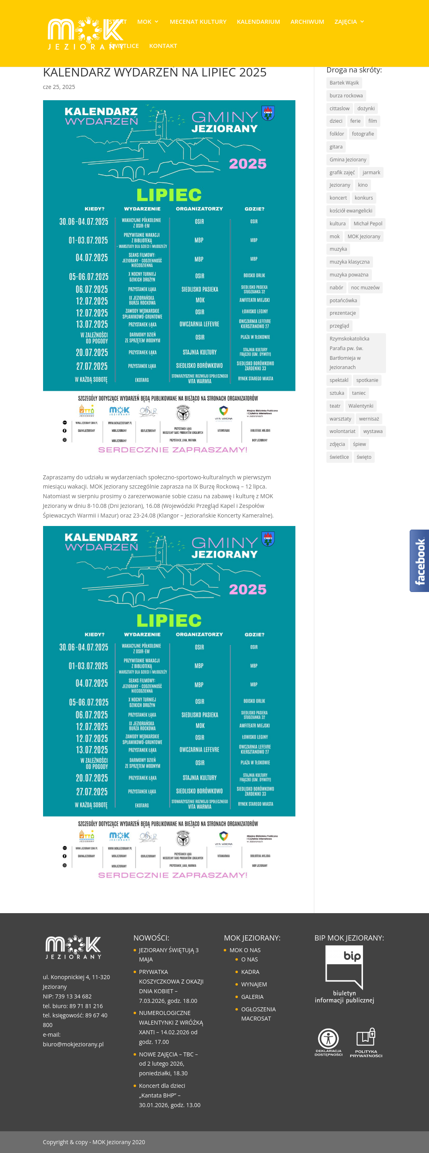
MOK (144, 22)
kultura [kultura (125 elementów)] (338, 223)
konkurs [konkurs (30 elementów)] (364, 197)
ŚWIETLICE (124, 46)
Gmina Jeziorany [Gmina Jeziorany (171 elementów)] (348, 159)
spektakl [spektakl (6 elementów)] (339, 380)
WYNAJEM (254, 984)
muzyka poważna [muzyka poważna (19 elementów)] (349, 274)
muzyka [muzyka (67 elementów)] (338, 248)
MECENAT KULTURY (198, 22)
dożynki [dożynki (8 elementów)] (366, 108)
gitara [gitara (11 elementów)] (336, 146)
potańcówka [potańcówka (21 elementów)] (343, 300)
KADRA (250, 972)
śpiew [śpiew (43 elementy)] (359, 444)
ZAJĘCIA (346, 22)
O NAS (249, 959)
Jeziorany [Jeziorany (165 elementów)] (340, 185)
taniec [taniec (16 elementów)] (359, 393)
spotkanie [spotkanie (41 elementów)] (367, 380)
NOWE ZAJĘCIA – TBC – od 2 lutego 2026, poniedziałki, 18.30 (168, 1063)
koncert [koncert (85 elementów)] (338, 197)
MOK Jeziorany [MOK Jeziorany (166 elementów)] (364, 236)
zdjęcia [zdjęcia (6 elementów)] (337, 444)
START (118, 22)
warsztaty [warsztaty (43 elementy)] (340, 418)
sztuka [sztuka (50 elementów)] (337, 393)
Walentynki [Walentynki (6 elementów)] (361, 405)
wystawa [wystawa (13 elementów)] (373, 431)
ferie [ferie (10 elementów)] (356, 121)
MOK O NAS (244, 950)
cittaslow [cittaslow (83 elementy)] (339, 108)
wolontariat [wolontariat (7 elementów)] (342, 431)
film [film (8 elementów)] (373, 121)
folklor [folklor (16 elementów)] (337, 133)
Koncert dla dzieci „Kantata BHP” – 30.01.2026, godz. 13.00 (170, 1095)
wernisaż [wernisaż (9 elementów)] (369, 418)
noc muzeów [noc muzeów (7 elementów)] (365, 287)
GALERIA (252, 996)
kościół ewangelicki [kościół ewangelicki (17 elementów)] (351, 210)
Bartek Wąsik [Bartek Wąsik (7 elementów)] (344, 82)
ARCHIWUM (307, 22)
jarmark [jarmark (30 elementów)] (371, 172)
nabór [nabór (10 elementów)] (336, 287)
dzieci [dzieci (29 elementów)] (336, 121)
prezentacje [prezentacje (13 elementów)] (343, 312)
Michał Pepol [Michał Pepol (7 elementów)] (368, 223)
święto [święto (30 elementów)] (364, 457)
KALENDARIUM (258, 22)
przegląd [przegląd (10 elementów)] (339, 325)
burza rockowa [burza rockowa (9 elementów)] (346, 95)
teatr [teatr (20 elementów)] (335, 405)
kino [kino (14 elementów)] (363, 185)
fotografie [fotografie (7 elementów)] (363, 133)
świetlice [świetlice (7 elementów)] (339, 457)
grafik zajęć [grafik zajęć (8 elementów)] (342, 172)
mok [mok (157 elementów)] (335, 236)
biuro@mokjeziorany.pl (73, 1044)
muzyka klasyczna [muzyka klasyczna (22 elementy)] (349, 261)
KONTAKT (163, 46)
